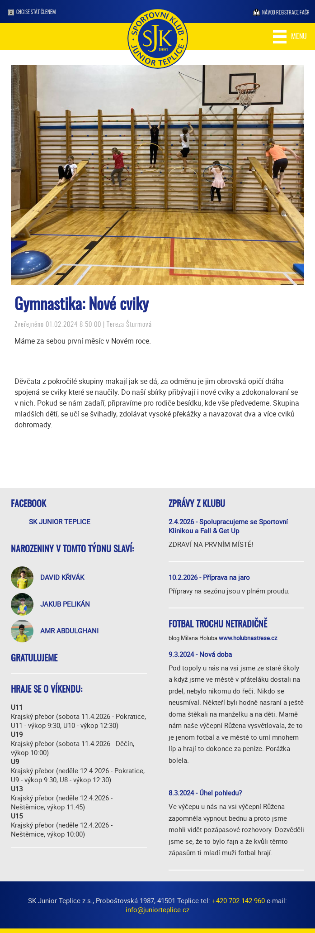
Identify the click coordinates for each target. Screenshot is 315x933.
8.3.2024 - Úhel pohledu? (205, 792)
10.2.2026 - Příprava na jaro (209, 577)
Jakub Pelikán (65, 603)
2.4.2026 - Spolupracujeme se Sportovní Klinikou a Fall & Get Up (228, 526)
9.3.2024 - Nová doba (200, 654)
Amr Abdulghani (69, 630)
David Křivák (62, 577)
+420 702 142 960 (238, 900)
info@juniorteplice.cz (157, 909)
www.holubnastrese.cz (248, 638)
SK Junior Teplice (59, 521)
